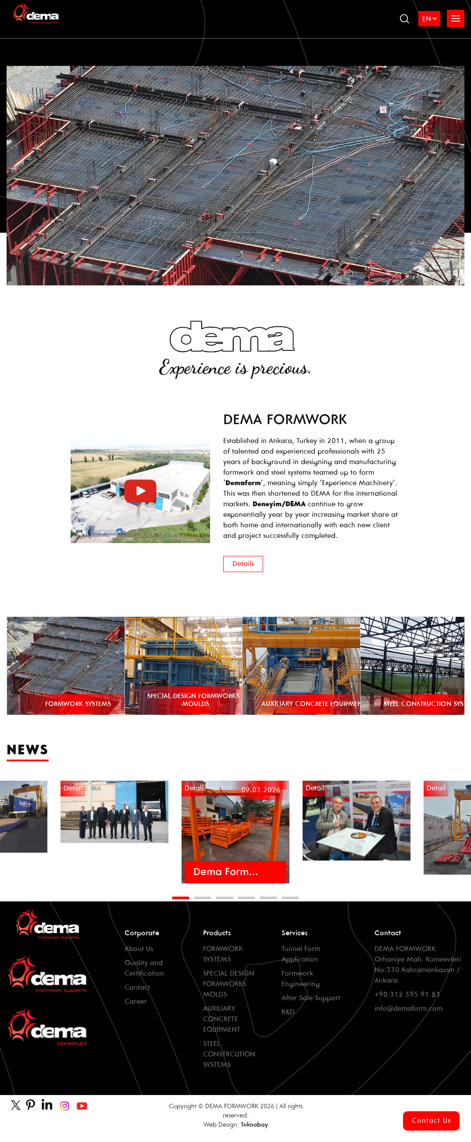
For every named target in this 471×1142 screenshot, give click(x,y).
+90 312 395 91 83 (407, 994)
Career (136, 1001)
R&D (288, 1012)
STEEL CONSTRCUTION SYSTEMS (229, 1054)
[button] (180, 898)
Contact (137, 987)
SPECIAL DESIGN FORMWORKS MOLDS (228, 984)
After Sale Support (311, 998)
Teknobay (254, 1125)
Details (243, 564)
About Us (139, 949)
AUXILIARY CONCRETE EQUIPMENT (221, 1019)
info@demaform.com (408, 1008)
